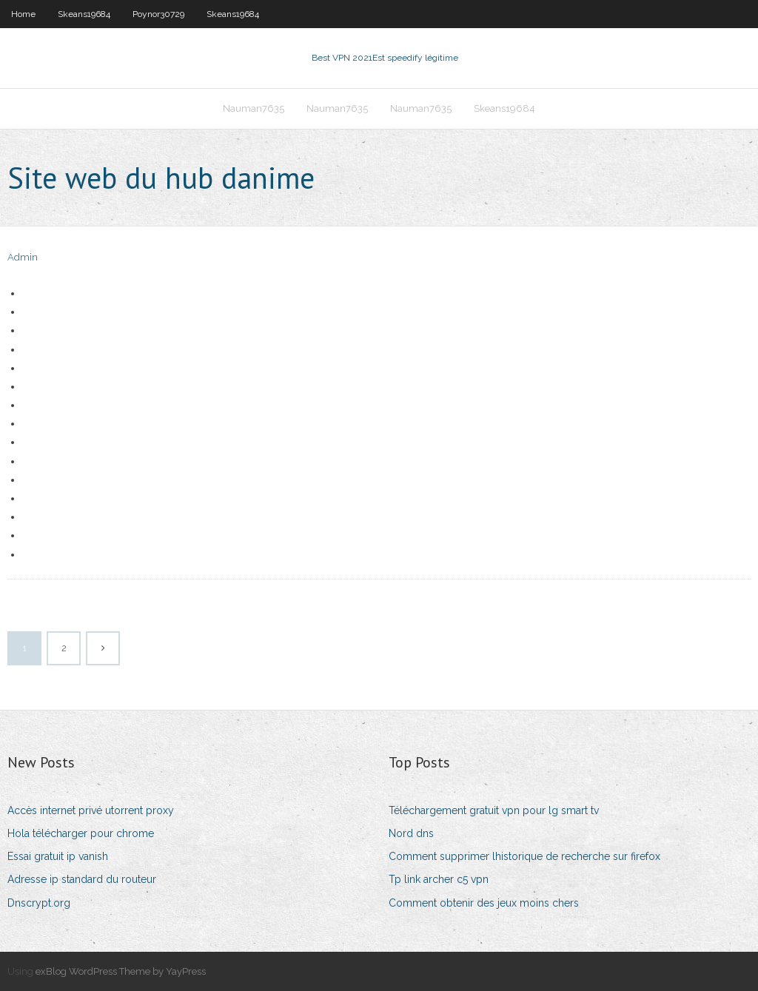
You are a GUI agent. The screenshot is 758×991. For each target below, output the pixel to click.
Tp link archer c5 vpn (439, 879)
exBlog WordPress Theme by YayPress (121, 971)
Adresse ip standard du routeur (81, 879)
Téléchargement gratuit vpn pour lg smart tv (494, 810)
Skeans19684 (84, 14)
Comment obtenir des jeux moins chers (484, 903)
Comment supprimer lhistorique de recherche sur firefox (524, 856)
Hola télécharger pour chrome (80, 833)
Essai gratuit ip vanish (57, 856)
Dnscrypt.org (38, 903)
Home (23, 14)
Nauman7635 (253, 108)
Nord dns (411, 833)
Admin (22, 257)
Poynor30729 (158, 14)
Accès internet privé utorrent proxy (90, 810)
